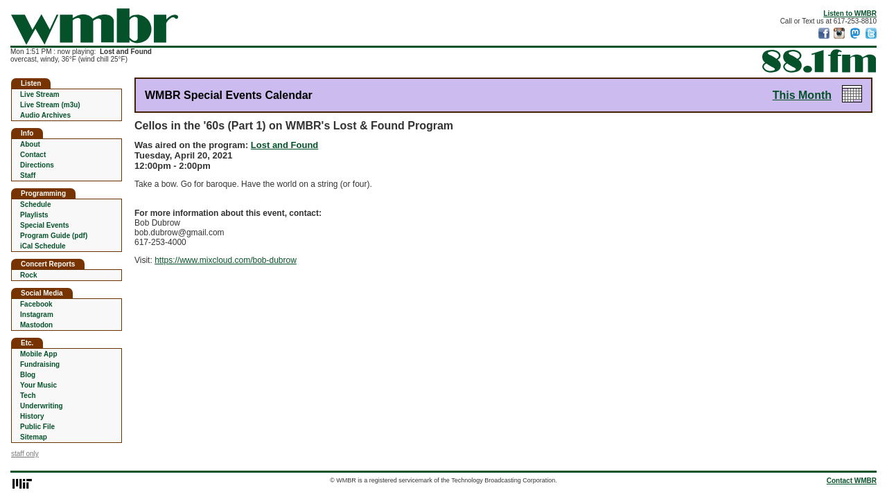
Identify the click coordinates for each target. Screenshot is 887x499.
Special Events (44, 225)
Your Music (38, 385)
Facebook (36, 304)
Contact (33, 154)
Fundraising (40, 364)
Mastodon (36, 325)
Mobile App (39, 354)
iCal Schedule (43, 246)
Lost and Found (284, 145)
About (30, 144)
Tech (28, 395)
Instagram (36, 314)
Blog (27, 375)
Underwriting (41, 406)
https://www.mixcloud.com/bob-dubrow (226, 260)
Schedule (35, 204)
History (32, 416)
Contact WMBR (852, 480)
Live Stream (40, 94)
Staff (27, 175)
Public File (37, 426)
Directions (37, 165)
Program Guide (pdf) (53, 235)
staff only (25, 453)
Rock (28, 275)
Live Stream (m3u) (50, 105)
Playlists (34, 215)
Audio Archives (45, 115)
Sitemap (33, 437)
